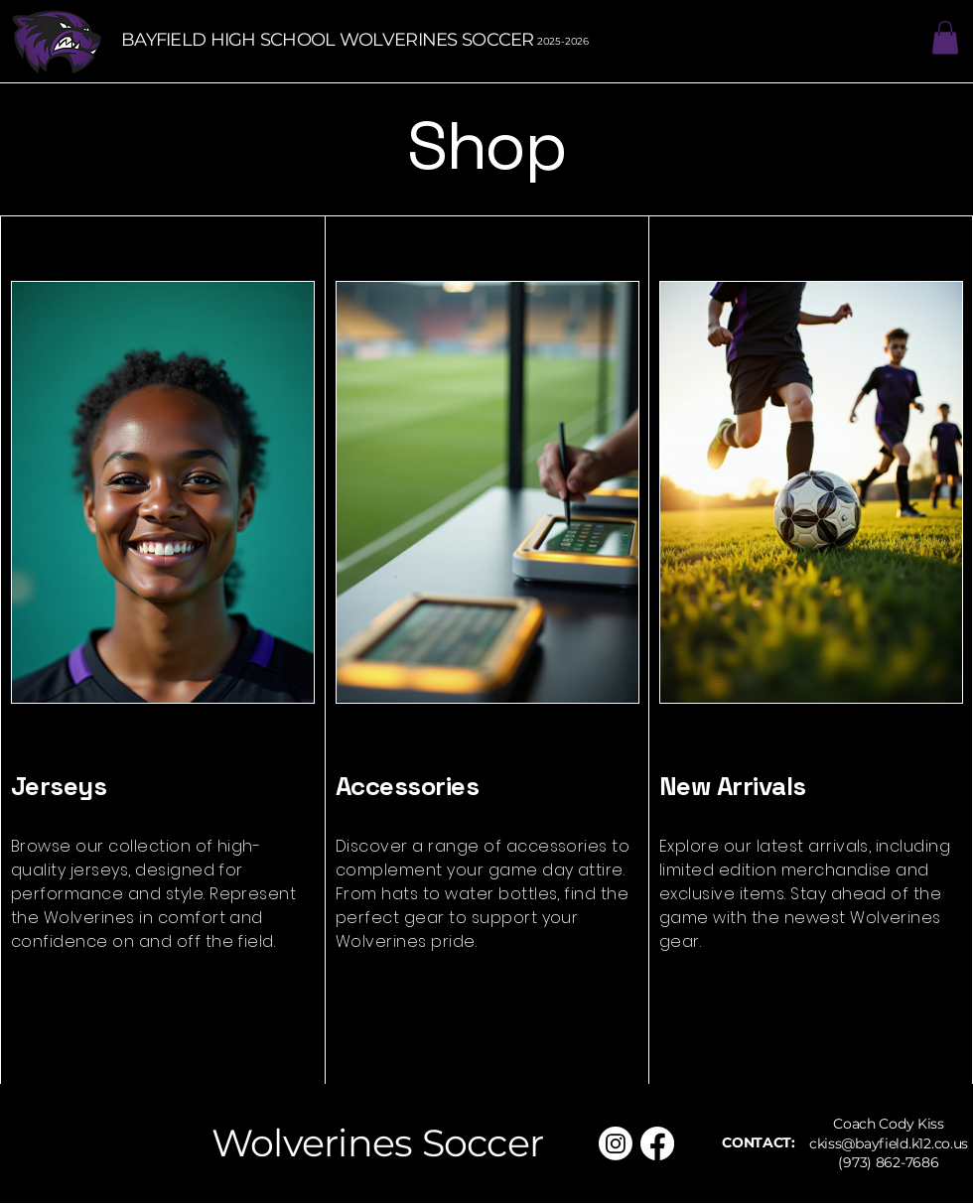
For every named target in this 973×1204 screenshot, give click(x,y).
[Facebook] (657, 1143)
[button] (945, 37)
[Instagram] (615, 1143)
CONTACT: (758, 1142)
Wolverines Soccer (377, 1143)
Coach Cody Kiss (888, 1124)
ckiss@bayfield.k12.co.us (888, 1143)
